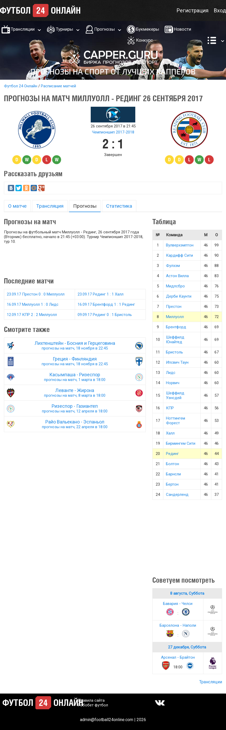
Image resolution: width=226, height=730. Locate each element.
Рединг (172, 453)
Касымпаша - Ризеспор (74, 377)
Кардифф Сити (179, 255)
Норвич (172, 382)
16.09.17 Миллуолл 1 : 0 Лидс (32, 304)
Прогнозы (104, 29)
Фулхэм (173, 265)
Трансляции (23, 29)
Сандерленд (177, 494)
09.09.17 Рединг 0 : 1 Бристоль (105, 314)
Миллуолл (175, 316)
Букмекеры (147, 29)
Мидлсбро (175, 286)
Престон (173, 306)
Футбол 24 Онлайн (20, 86)
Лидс (170, 372)
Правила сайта (91, 700)
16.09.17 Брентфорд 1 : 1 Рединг (106, 304)
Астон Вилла (177, 275)
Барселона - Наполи (178, 625)
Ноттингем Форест (175, 420)
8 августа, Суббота (187, 593)
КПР (170, 408)
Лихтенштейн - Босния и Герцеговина (74, 345)
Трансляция (49, 206)
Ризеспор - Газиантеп (74, 408)
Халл (170, 433)
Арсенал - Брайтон (178, 657)
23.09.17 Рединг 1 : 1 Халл (100, 294)
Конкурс (144, 40)
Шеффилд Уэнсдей (175, 395)
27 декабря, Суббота (187, 647)
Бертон (172, 484)
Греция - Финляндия (74, 361)
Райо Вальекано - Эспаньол (74, 424)
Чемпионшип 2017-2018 (113, 132)
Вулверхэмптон (179, 245)
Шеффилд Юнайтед (175, 339)
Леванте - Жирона (74, 393)
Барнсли (173, 474)
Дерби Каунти (178, 296)
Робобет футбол (93, 705)
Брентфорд (176, 327)
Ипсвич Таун (177, 362)
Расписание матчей (58, 86)
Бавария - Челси (177, 603)
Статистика (119, 206)
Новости (182, 29)
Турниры (64, 29)
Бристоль (174, 352)
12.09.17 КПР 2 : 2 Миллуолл (32, 314)
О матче (17, 206)
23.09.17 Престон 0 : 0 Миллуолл (35, 294)
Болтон (172, 463)
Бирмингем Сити (180, 443)
